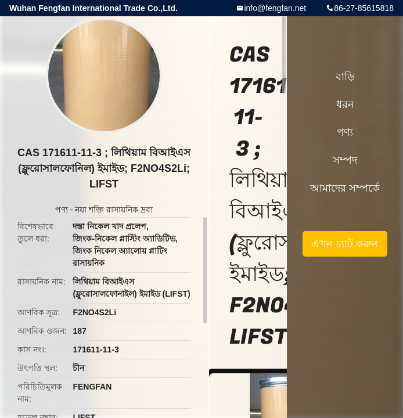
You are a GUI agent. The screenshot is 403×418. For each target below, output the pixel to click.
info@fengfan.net (275, 8)
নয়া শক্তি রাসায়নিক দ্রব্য (114, 209)
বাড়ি (345, 76)
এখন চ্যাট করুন (344, 244)
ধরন (345, 104)
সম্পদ (345, 160)
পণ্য (61, 209)
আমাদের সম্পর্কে (345, 188)
